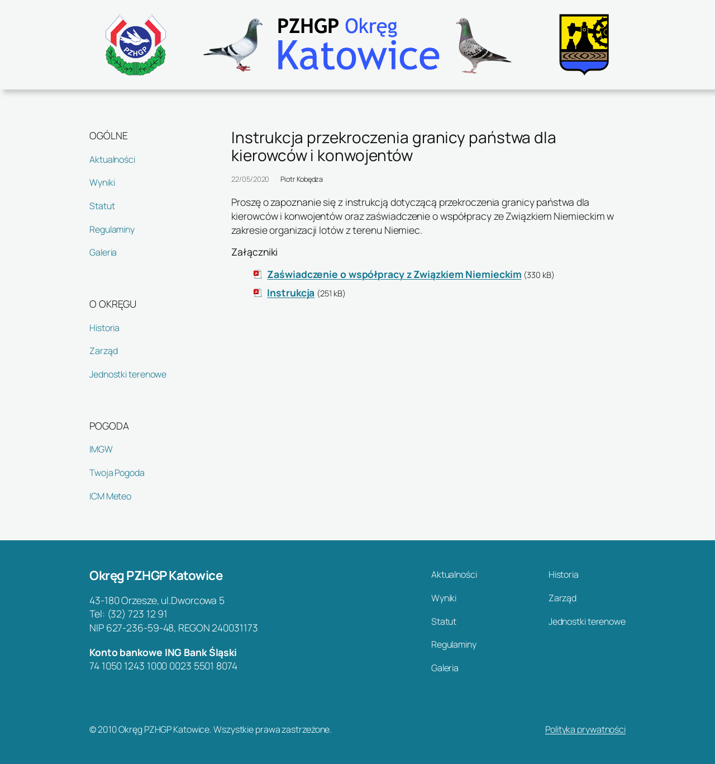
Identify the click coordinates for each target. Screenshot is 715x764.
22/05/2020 (250, 179)
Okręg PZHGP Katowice (155, 575)
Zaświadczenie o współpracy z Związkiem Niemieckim (394, 274)
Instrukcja (290, 292)
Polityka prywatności (585, 729)
